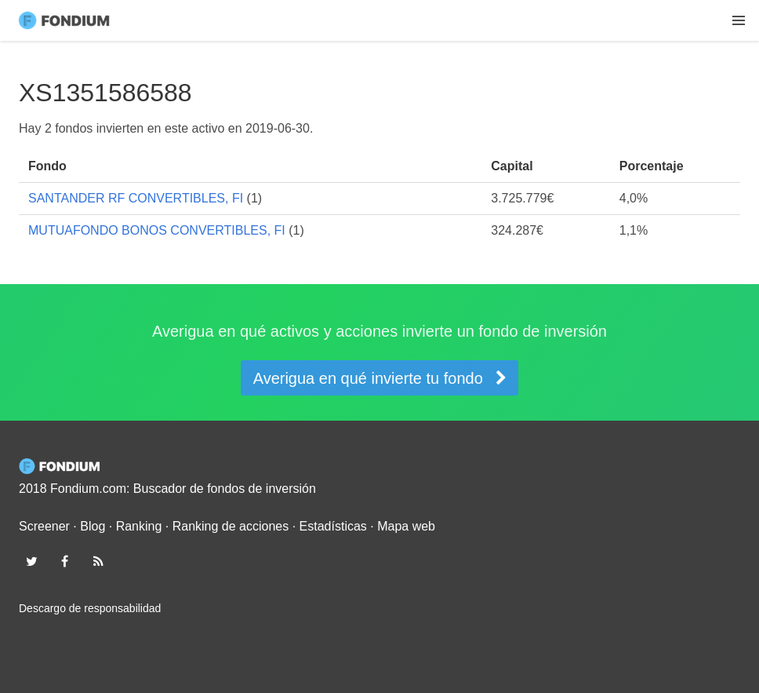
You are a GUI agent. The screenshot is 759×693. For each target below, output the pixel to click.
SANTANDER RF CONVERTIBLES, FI (135, 198)
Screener (44, 526)
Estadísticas (333, 526)
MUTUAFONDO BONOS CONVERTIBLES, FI (156, 230)
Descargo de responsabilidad (90, 608)
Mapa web (406, 526)
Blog (92, 526)
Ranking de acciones (230, 526)
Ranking (139, 526)
